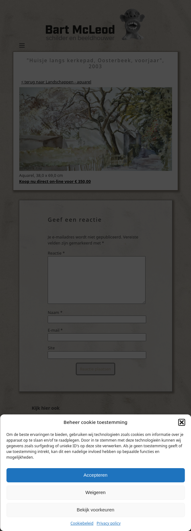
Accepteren (96, 475)
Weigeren (96, 492)
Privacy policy (109, 523)
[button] (181, 422)
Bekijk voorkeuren (95, 509)
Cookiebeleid (81, 523)
